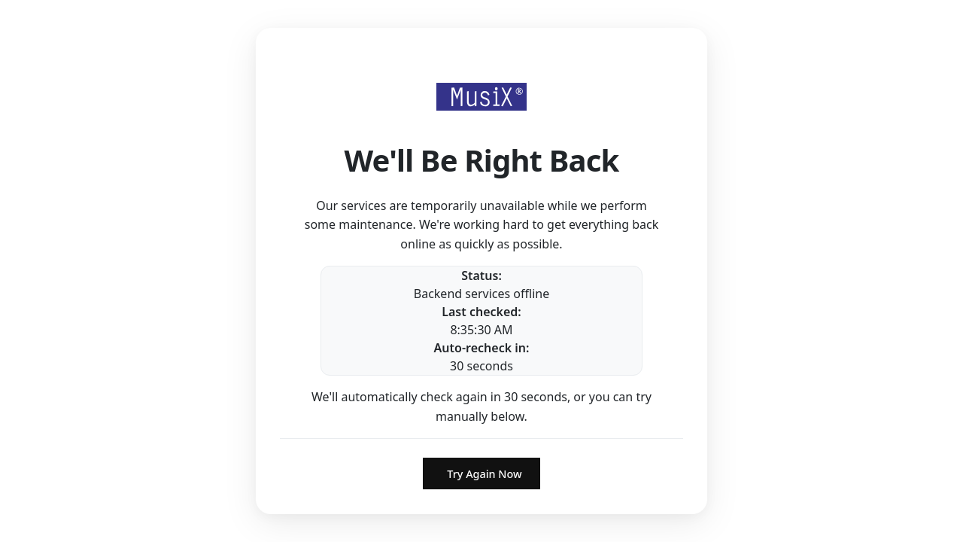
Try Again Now (484, 474)
